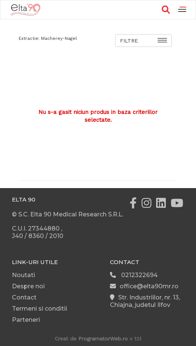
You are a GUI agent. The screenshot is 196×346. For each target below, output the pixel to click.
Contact (24, 297)
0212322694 (134, 275)
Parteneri (26, 319)
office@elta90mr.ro (144, 286)
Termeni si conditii (39, 308)
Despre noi (28, 286)
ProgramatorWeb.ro (103, 339)
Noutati (23, 275)
